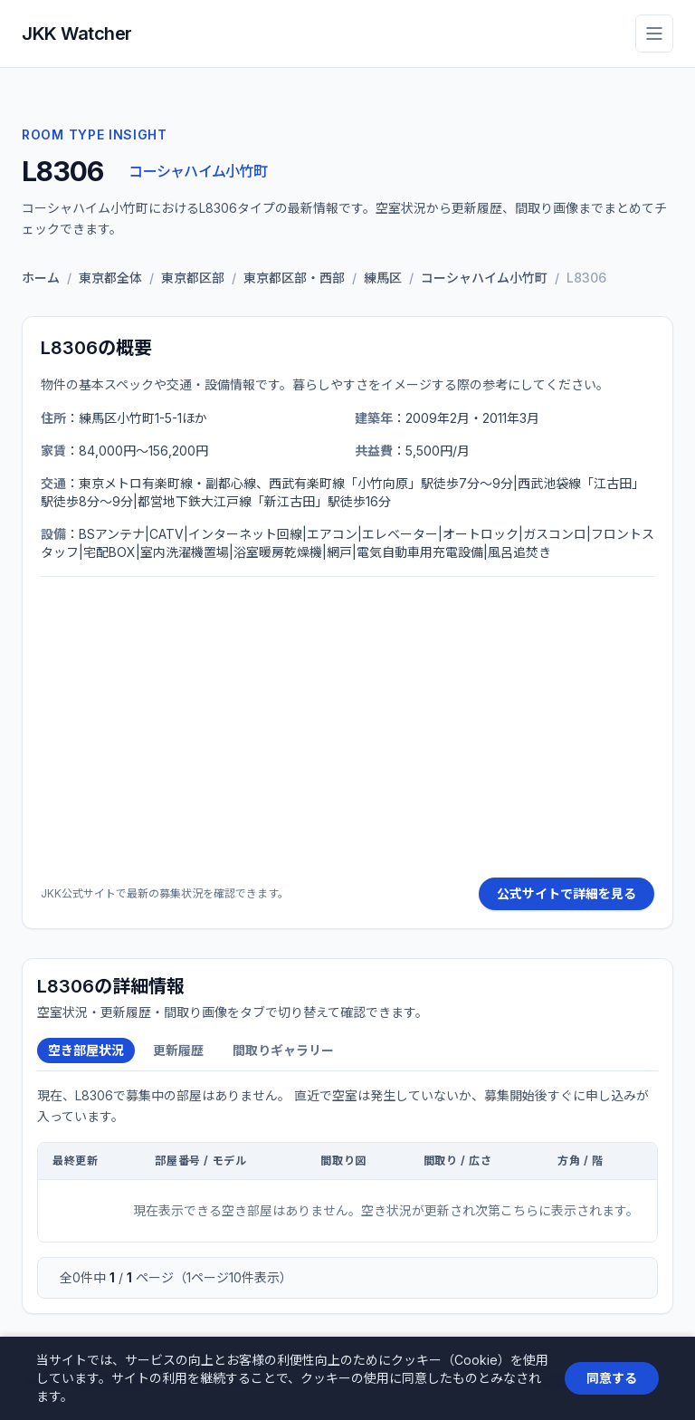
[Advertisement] (347, 727)
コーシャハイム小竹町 (198, 171)
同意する (611, 1378)
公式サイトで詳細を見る (566, 893)
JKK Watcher (77, 33)
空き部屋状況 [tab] (86, 1050)
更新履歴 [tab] (178, 1050)
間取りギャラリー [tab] (283, 1050)
